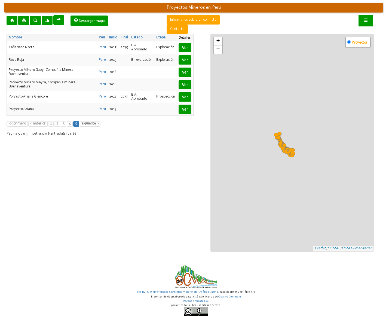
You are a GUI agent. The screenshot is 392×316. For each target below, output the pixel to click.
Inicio (113, 38)
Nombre (15, 38)
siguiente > (90, 124)
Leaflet (320, 248)
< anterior (37, 124)
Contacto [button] (177, 29)
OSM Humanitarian (357, 248)
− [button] (218, 49)
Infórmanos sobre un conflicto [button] (193, 20)
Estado (136, 38)
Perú (102, 47)
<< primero (17, 124)
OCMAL (333, 248)
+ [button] (218, 41)
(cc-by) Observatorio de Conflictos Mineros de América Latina (177, 292)
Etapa (161, 38)
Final (124, 38)
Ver (185, 47)
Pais (102, 38)
